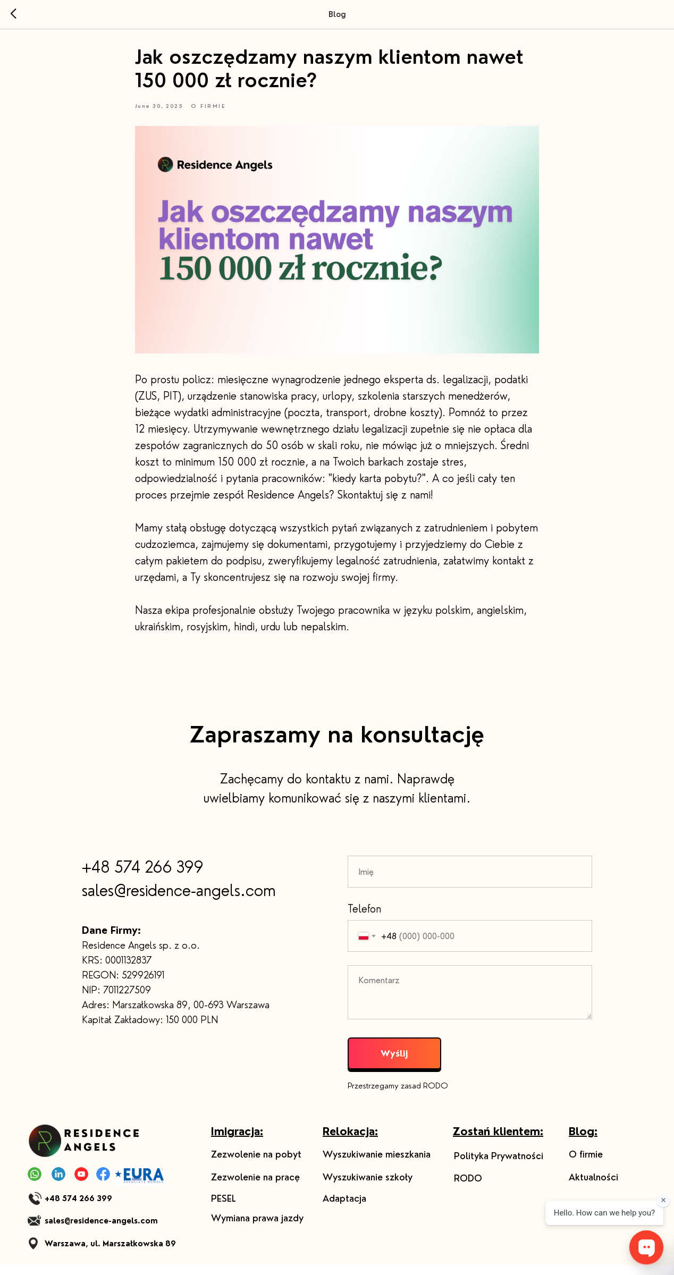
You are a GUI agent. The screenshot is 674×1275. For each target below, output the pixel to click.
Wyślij (394, 1063)
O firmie (586, 1164)
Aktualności (593, 1187)
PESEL (223, 1208)
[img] (86, 1151)
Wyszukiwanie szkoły (367, 1187)
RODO (468, 1188)
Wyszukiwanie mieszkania (377, 1164)
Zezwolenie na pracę (255, 1187)
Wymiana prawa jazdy (257, 1228)
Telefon (364, 919)
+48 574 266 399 (143, 876)
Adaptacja (344, 1208)
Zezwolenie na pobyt (256, 1164)
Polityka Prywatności (498, 1166)
